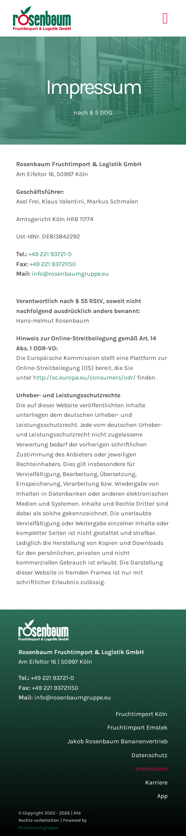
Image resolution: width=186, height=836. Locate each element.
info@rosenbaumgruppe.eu (70, 273)
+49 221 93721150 (53, 264)
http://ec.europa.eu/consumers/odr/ (84, 377)
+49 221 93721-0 (50, 254)
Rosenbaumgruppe (38, 827)
